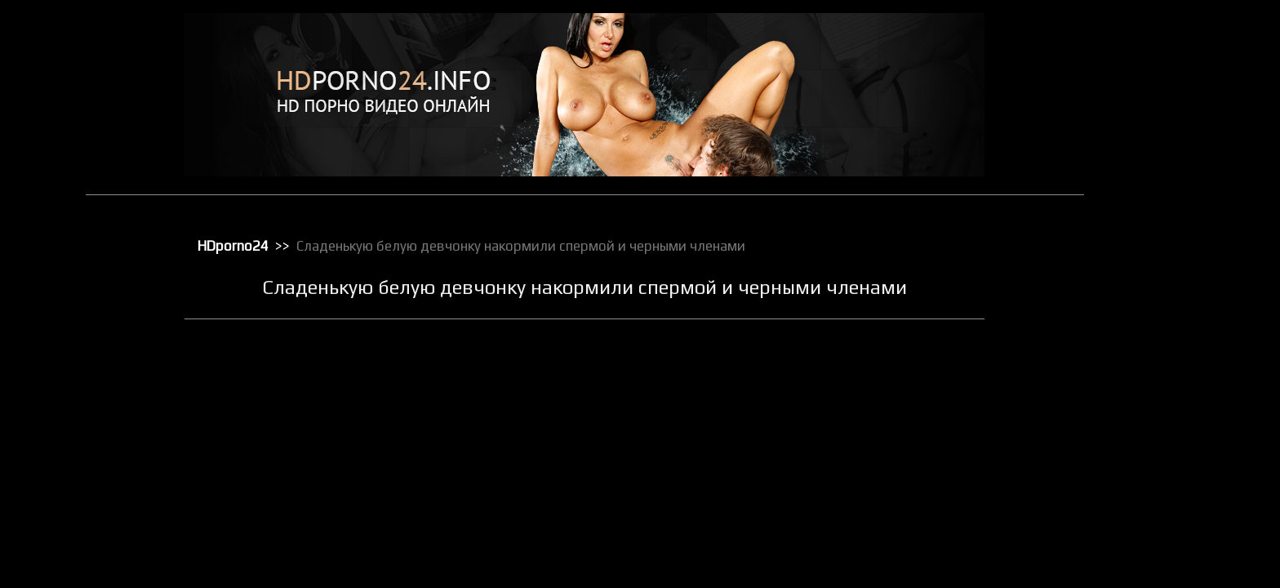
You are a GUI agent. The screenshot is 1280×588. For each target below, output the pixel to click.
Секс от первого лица (1180, 533)
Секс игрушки (1161, 512)
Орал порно (1157, 278)
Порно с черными (1170, 384)
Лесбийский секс (1169, 236)
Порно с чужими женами (1188, 406)
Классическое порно (1178, 214)
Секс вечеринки (1167, 491)
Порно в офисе (1164, 321)
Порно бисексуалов (1175, 299)
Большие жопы (1164, 87)
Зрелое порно (1162, 172)
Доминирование (1168, 151)
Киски (1143, 193)
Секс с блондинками (1177, 575)
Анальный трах (1165, 66)
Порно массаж (1164, 363)
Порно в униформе (1174, 342)
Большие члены (1166, 108)
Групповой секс (1166, 130)
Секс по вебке (1162, 554)
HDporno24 (255, 246)
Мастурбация (1161, 257)
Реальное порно (1168, 448)
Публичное (1155, 427)
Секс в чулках (1161, 469)
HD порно (1152, 45)
